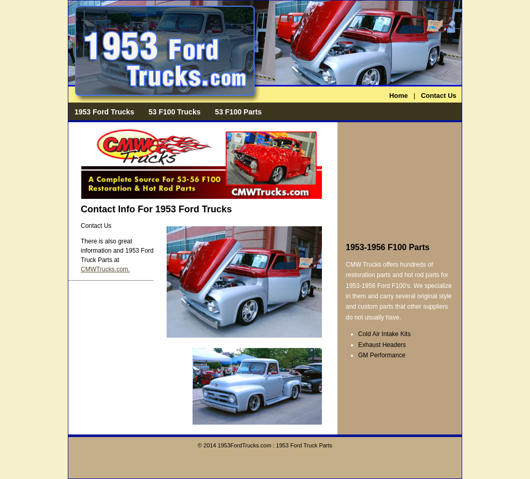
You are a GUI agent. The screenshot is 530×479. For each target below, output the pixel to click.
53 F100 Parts (238, 112)
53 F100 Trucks (174, 112)
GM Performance (381, 355)
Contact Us (439, 95)
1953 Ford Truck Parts (304, 445)
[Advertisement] (397, 180)
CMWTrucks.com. (105, 269)
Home (398, 95)
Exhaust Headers (382, 345)
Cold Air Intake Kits (384, 334)
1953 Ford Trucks (104, 112)
